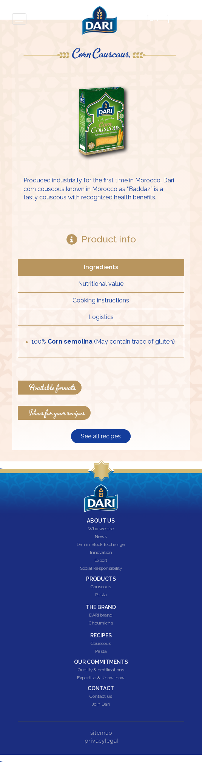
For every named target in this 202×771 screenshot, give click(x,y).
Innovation (101, 552)
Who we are (101, 529)
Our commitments (101, 662)
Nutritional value (100, 283)
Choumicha (101, 623)
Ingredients (101, 267)
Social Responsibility (101, 568)
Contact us (100, 696)
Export (100, 560)
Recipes (101, 635)
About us (101, 521)
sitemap (101, 733)
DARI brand (101, 615)
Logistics (101, 317)
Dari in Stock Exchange (101, 545)
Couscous (101, 587)
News (101, 537)
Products (101, 579)
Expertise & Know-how (101, 678)
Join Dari (101, 704)
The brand (101, 607)
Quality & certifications (101, 670)
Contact (101, 688)
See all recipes (101, 436)
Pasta (101, 595)
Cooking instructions (100, 300)
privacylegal (101, 741)
